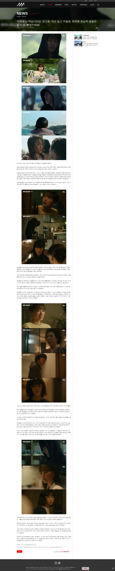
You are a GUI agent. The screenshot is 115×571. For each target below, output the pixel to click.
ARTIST (42, 4)
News (24, 16)
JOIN (86, 0)
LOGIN (90, 0)
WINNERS (58, 4)
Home (19, 16)
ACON (92, 4)
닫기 (112, 568)
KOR (96, 0)
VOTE (66, 4)
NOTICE (74, 4)
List (19, 551)
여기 (60, 569)
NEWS (50, 4)
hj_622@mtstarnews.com (30, 544)
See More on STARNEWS (62, 551)
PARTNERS (83, 4)
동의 (85, 568)
